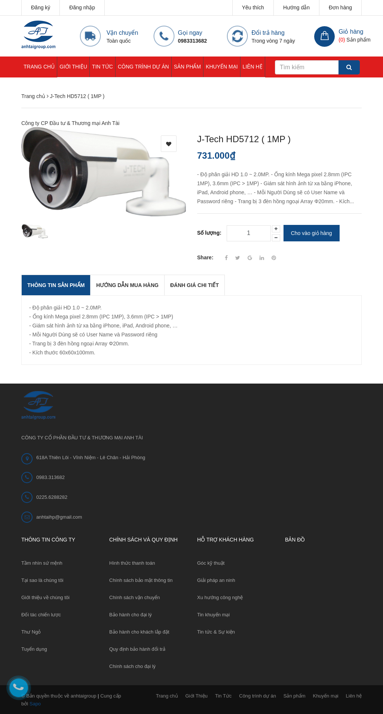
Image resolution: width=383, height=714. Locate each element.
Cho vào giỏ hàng (311, 233)
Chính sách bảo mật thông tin (140, 580)
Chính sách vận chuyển (134, 597)
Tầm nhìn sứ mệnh (41, 562)
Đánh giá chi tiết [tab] (194, 285)
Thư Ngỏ (31, 631)
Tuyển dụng (34, 649)
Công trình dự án (143, 67)
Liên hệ (253, 67)
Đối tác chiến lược (41, 614)
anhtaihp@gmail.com (59, 516)
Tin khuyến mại (213, 614)
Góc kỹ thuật (210, 562)
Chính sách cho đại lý (132, 666)
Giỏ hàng (350, 31)
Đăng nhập (82, 7)
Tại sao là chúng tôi (42, 580)
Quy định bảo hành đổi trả (137, 649)
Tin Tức (102, 67)
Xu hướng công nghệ (220, 597)
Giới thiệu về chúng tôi (45, 597)
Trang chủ (39, 67)
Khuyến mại (222, 67)
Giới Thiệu (73, 67)
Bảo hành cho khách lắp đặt (139, 631)
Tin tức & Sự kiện (216, 631)
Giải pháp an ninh (216, 580)
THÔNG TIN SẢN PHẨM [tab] (56, 285)
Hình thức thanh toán (132, 562)
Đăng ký (40, 7)
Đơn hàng (340, 7)
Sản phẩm (187, 67)
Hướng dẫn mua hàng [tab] (127, 285)
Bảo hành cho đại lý (130, 614)
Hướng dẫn (296, 7)
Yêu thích (253, 7)
